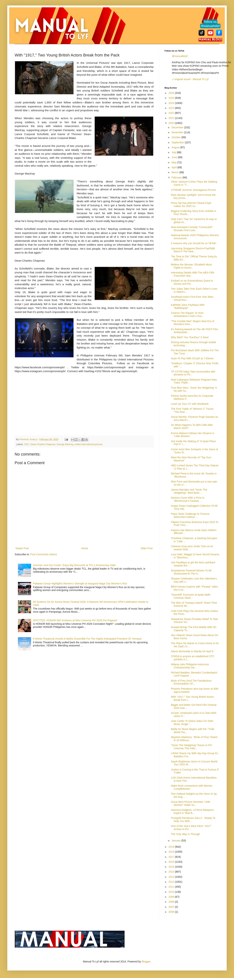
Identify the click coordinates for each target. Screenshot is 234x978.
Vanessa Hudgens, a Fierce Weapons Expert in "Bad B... (192, 811)
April (174, 167)
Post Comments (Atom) (43, 554)
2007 (172, 906)
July (174, 152)
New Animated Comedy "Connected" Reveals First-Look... (192, 229)
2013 (172, 876)
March (175, 172)
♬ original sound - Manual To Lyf (190, 79)
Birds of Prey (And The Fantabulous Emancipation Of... (191, 682)
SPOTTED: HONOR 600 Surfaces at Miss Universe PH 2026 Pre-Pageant (75, 620)
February (176, 177)
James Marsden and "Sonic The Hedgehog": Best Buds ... (189, 491)
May (174, 162)
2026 (172, 92)
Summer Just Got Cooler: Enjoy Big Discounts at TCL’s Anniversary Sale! (74, 565)
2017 (172, 856)
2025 (172, 97)
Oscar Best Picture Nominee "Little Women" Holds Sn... (190, 803)
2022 (172, 112)
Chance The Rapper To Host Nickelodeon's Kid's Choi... (187, 314)
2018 (172, 851)
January (176, 840)
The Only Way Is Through (185, 834)
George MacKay (65, 444)
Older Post (147, 548)
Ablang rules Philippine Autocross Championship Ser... (190, 666)
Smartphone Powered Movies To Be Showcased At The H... (191, 572)
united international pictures (88, 444)
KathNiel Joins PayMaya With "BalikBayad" (188, 306)
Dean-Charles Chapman (43, 444)
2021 (172, 118)
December (177, 127)
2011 (172, 886)
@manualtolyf (180, 56)
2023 (172, 108)
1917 (26, 444)
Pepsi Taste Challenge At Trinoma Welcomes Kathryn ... (190, 515)
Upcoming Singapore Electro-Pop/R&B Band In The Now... (193, 250)
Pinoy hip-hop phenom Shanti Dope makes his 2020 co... (191, 204)
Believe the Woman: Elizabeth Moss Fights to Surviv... (191, 266)
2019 (172, 846)
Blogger (146, 961)
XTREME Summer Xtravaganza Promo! (193, 189)
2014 (172, 871)
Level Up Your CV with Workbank (190, 403)
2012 (172, 881)
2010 (172, 891)
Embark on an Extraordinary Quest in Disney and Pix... (192, 282)
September (178, 142)
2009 (172, 896)
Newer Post (22, 548)
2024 (172, 103)
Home (84, 548)
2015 (172, 866)
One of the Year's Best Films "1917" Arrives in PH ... (191, 828)
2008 (172, 901)
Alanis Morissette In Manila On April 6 (192, 651)
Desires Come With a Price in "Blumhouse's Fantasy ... (187, 499)
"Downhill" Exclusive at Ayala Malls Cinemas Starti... (190, 596)
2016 (172, 861)
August (175, 147)
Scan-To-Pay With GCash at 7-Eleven (192, 358)
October (176, 137)
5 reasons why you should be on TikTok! (193, 243)
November (177, 132)
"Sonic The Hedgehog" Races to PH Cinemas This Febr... (191, 747)
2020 (172, 123)
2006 (172, 911)
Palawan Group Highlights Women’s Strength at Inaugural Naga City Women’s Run (80, 583)
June (174, 157)
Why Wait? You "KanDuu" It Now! (190, 337)
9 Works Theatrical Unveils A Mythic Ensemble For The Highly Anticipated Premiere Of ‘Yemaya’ (87, 638)
